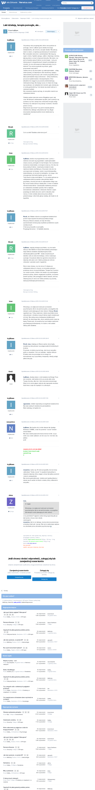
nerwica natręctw (12, 764)
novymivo (11, 399)
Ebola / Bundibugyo (9, 637)
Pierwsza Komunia (8, 592)
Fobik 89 (10, 573)
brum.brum (51, 584)
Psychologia (23, 697)
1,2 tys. (11, 135)
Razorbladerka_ (77, 81)
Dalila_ (9, 587)
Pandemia (28, 639)
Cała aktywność (17, 8)
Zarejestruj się (87, 8)
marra (49, 616)
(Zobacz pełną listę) (34, 571)
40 (11, 56)
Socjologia (26, 668)
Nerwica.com (24, 2)
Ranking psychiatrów (48, 8)
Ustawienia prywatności (55, 780)
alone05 (50, 609)
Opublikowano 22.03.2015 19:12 (33, 437)
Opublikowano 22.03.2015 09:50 (34, 348)
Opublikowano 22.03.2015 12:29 (33, 399)
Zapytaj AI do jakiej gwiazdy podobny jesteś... (16, 599)
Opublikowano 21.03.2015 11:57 (33, 200)
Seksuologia (25, 610)
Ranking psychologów (32, 8)
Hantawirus (6, 726)
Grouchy (9, 594)
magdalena (76, 65)
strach (14, 766)
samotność (20, 766)
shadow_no (10, 639)
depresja (23, 764)
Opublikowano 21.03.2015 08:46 (33, 40)
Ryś (8, 681)
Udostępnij (39, 31)
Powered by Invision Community (47, 786)
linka (49, 733)
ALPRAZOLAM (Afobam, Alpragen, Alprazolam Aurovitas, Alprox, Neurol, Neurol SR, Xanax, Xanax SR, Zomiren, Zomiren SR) (78, 59)
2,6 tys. (11, 482)
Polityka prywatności (40, 780)
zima (11, 466)
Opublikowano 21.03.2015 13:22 (33, 284)
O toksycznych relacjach (10, 740)
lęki (51, 764)
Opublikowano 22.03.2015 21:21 (33, 466)
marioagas (76, 73)
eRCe (49, 726)
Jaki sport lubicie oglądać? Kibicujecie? (15, 583)
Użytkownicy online (25, 12)
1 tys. (11, 161)
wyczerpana (10, 630)
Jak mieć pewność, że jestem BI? (13, 608)
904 (11, 415)
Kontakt (67, 780)
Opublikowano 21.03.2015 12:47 (33, 229)
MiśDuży (5, 573)
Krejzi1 (74, 89)
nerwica (34, 764)
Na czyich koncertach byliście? (12, 616)
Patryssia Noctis (11, 603)
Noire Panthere (52, 592)
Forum (4, 12)
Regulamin (29, 780)
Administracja (13, 12)
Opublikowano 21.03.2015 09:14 (33, 144)
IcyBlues (15, 30)
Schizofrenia (19, 681)
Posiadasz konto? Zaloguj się (70, 8)
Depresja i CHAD (24, 32)
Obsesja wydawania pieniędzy (12, 679)
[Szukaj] (70, 2)
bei (48, 655)
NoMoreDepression (27, 573)
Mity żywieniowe (8, 733)
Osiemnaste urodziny (9, 686)
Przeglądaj (6, 8)
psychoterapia (7, 766)
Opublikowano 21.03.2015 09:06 (33, 118)
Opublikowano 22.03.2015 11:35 (33, 375)
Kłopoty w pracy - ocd (10, 628)
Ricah (10, 119)
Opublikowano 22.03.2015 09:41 (33, 319)
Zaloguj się (44, 550)
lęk (25, 766)
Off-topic (23, 587)
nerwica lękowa (44, 764)
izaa (10, 145)
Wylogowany (51, 741)
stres (4, 764)
